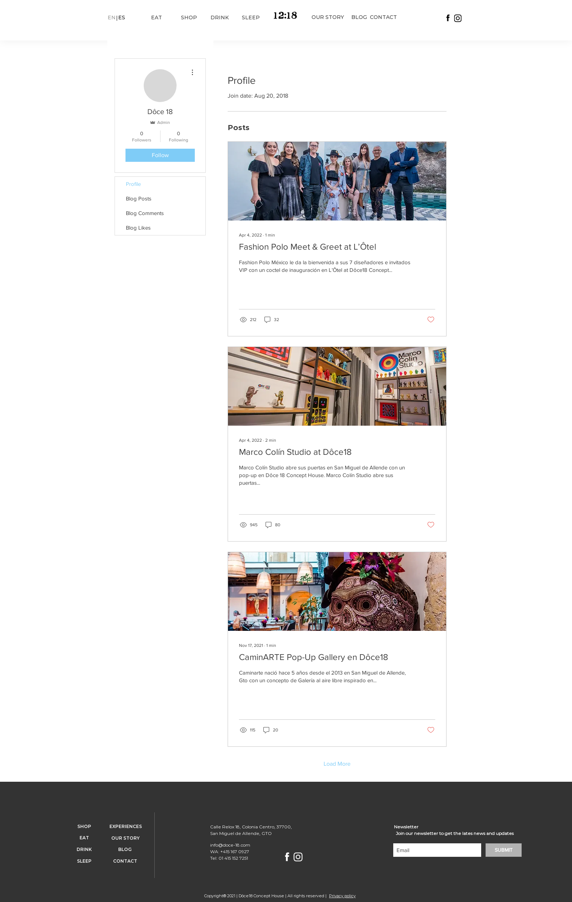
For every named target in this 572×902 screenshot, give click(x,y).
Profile (133, 184)
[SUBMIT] (504, 850)
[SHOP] (188, 18)
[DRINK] (219, 18)
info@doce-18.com (230, 845)
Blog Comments (145, 213)
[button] (111, 18)
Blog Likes (138, 227)
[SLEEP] (250, 18)
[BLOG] (359, 17)
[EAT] (156, 18)
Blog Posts (138, 198)
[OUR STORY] (327, 17)
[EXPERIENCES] (125, 827)
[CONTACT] (383, 17)
